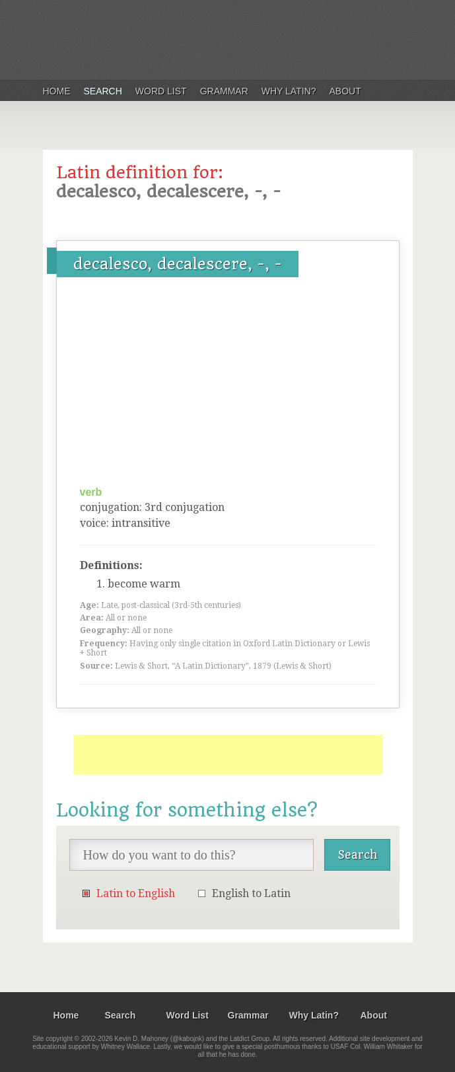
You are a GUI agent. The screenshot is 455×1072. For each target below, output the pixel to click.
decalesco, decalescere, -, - (177, 264)
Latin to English (135, 893)
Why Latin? (289, 91)
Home (57, 91)
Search (103, 91)
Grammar (224, 91)
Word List (161, 91)
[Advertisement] (228, 386)
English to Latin (251, 893)
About (345, 91)
